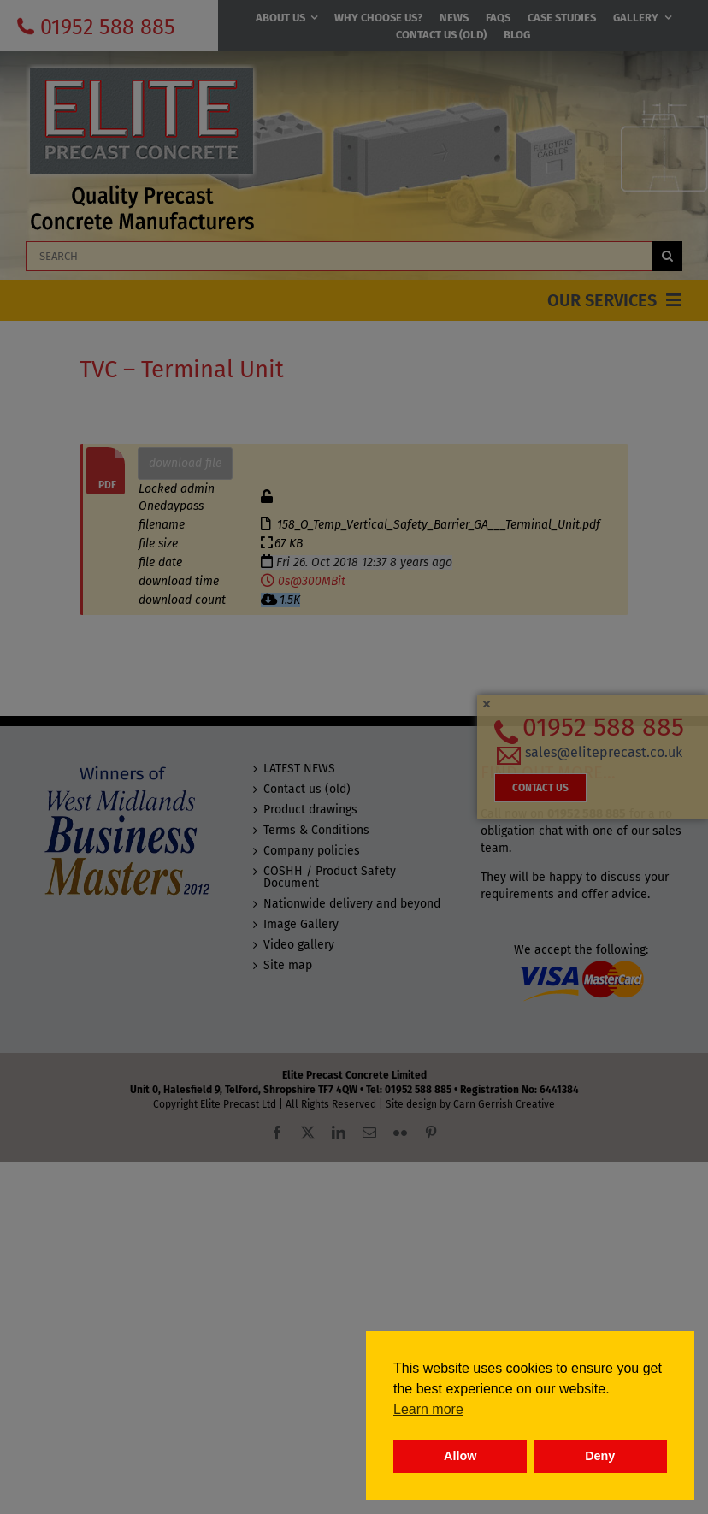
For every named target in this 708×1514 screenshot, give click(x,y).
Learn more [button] (428, 1409)
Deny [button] (600, 1456)
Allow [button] (460, 1456)
